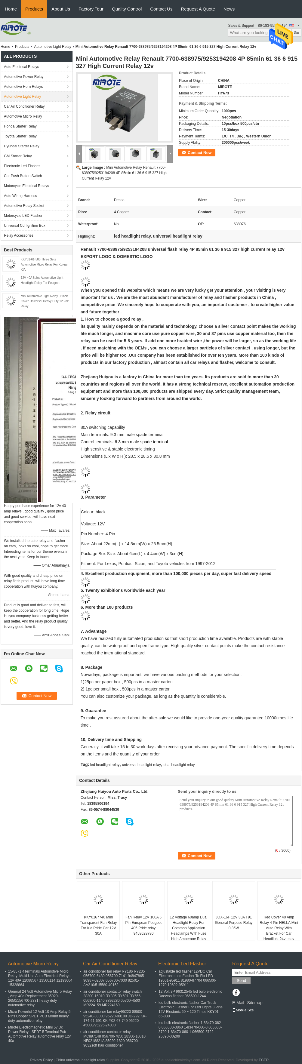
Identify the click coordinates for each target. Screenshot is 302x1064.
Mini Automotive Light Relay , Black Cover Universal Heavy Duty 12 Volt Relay (45, 301)
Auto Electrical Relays (21, 67)
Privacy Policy (41, 1060)
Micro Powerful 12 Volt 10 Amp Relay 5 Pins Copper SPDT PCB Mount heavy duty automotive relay (39, 1016)
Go (296, 32)
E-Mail (238, 1002)
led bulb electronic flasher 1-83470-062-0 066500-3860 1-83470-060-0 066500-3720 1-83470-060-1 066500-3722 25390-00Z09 (190, 1029)
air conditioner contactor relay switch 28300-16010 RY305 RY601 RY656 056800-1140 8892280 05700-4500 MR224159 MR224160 (112, 998)
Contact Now (199, 152)
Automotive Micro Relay (23, 116)
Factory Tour (91, 8)
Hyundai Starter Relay (21, 146)
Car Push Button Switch (23, 176)
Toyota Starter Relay (20, 136)
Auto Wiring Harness (20, 196)
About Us (60, 8)
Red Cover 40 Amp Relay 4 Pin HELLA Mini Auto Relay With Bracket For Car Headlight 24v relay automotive (279, 930)
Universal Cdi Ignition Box (24, 225)
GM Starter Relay (18, 156)
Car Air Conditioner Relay (24, 106)
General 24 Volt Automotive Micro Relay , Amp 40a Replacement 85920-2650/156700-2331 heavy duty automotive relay (40, 998)
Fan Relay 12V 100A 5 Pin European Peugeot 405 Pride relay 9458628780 (143, 925)
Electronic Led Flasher (22, 166)
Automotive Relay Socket (24, 206)
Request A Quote (198, 8)
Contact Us (161, 8)
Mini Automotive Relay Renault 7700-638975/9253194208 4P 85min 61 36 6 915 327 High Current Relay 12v (124, 172)
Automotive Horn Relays (24, 87)
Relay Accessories (18, 235)
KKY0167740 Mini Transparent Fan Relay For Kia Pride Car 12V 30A (98, 925)
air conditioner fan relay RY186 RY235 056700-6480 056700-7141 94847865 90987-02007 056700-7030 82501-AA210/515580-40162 (114, 978)
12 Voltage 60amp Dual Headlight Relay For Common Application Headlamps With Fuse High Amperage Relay (189, 928)
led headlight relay (104, 765)
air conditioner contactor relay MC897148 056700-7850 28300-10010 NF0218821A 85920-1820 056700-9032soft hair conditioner (114, 1038)
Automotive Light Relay (52, 47)
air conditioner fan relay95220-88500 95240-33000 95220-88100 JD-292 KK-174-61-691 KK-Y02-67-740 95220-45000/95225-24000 (114, 1018)
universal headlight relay (141, 765)
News (229, 8)
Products (34, 8)
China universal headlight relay (80, 1060)
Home (11, 8)
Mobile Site (243, 1010)
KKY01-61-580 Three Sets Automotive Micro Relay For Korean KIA (44, 264)
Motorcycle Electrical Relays (26, 186)
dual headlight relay (179, 765)
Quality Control (127, 8)
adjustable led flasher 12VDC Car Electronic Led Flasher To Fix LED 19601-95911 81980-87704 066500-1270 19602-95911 (187, 978)
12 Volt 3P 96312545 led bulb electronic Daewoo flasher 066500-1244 (190, 993)
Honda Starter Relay (20, 126)
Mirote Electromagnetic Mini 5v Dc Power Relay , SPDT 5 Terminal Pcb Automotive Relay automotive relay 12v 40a (39, 1034)
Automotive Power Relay (23, 77)
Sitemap (254, 1002)
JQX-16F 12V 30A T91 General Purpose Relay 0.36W (234, 922)
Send (241, 980)
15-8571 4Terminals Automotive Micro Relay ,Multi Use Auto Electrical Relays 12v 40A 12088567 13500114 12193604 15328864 (40, 978)
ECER (264, 1060)
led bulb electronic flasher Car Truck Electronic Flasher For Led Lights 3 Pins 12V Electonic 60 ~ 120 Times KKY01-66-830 (191, 1009)
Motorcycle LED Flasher (23, 216)
